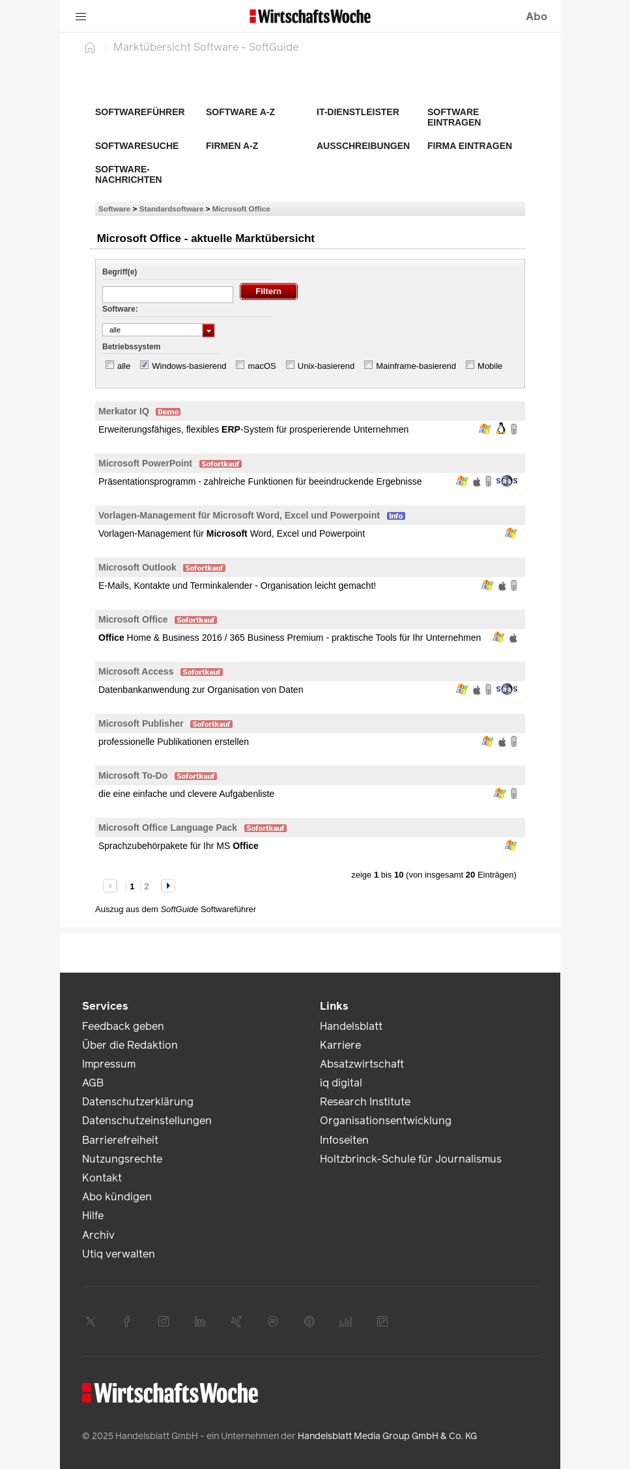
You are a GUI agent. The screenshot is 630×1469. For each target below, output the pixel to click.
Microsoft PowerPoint (145, 463)
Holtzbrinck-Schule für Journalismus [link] (411, 1159)
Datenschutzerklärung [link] (137, 1101)
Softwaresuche (137, 146)
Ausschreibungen (363, 146)
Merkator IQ (123, 411)
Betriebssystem (131, 346)
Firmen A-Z (232, 146)
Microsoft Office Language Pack (167, 827)
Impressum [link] (109, 1064)
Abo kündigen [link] (117, 1196)
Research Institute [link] (365, 1101)
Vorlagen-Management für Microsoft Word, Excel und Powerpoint (239, 515)
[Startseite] (90, 47)
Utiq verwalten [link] (118, 1254)
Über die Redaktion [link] (130, 1045)
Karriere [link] (340, 1045)
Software (114, 208)
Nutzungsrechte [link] (122, 1159)
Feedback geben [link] (123, 1026)
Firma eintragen (469, 146)
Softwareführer (140, 112)
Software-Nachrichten (128, 174)
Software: (120, 309)
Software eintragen (454, 117)
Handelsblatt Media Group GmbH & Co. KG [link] (387, 1436)
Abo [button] (536, 16)
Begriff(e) (119, 271)
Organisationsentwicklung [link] (385, 1120)
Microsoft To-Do (132, 775)
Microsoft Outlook (137, 567)
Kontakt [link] (102, 1177)
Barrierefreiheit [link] (120, 1140)
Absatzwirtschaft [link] (362, 1064)
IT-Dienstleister (358, 112)
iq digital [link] (341, 1082)
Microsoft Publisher (141, 723)
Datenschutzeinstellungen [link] (147, 1120)
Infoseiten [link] (344, 1140)
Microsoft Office (241, 208)
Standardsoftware (171, 208)
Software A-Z (240, 112)
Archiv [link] (98, 1235)
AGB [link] (93, 1082)
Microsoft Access (135, 671)
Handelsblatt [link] (351, 1026)
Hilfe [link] (93, 1215)
